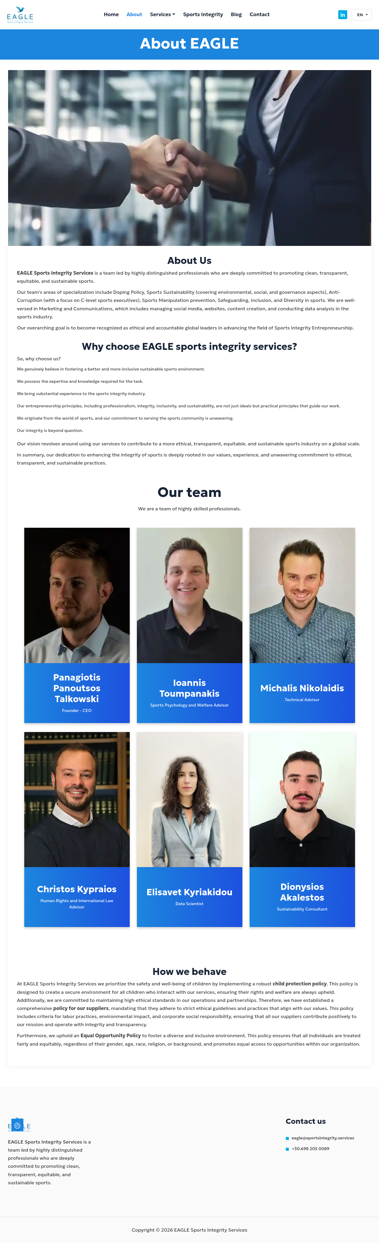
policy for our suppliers (81, 1008)
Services (160, 14)
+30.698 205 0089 (311, 1148)
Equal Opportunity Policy (111, 1035)
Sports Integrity (203, 14)
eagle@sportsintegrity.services (323, 1138)
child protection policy (300, 984)
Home (111, 14)
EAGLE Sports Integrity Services (45, 1142)
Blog (236, 14)
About (134, 14)
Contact (260, 14)
